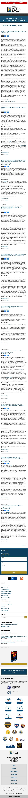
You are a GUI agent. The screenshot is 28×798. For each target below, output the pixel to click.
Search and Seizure (6, 593)
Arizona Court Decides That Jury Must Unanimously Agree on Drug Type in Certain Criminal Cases (12, 459)
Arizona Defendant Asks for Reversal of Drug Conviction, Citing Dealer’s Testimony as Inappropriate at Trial (12, 207)
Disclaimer (14, 774)
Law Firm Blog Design (14, 796)
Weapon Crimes (5, 597)
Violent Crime (5, 589)
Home (5, 14)
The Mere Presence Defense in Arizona (9, 632)
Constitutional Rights (6, 604)
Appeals (3, 599)
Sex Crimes (4, 595)
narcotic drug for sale (16, 172)
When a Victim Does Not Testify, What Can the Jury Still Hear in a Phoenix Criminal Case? (13, 637)
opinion (5, 181)
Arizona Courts (5, 608)
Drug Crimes (13, 101)
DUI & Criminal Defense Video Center (14, 671)
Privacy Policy (14, 771)
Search (25, 617)
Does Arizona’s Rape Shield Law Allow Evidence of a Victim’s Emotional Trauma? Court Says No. (13, 641)
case (10, 141)
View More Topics (4, 610)
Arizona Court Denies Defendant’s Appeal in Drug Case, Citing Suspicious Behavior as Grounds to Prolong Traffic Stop (13, 162)
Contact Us (14, 14)
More (23, 14)
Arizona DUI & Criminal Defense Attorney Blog (14, 9)
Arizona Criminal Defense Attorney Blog (9, 624)
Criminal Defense (7, 101)
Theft (3, 606)
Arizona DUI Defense (6, 591)
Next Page (23, 545)
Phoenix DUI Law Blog (5, 626)
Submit (14, 572)
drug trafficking (23, 145)
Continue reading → (5, 152)
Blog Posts (14, 783)
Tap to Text (21, 2)
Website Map (14, 780)
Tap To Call (7, 2)
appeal (4, 78)
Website (14, 768)
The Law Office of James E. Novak (18, 793)
